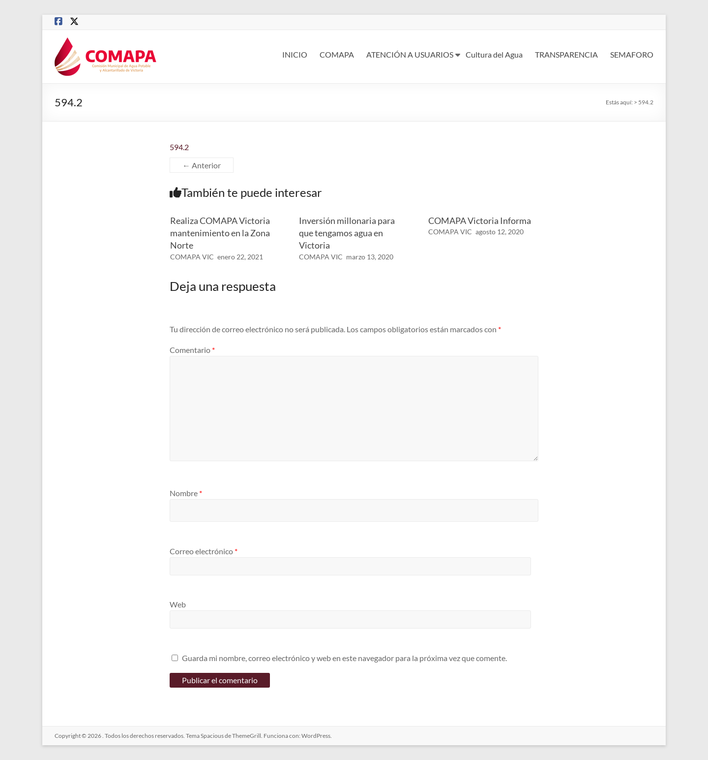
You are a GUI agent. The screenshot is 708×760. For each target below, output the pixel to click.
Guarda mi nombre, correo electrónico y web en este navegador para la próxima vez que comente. (344, 658)
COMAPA (337, 54)
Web (178, 604)
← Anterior (201, 165)
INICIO (294, 54)
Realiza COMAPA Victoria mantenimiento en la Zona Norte (220, 233)
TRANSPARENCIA (566, 54)
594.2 (179, 147)
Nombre (186, 493)
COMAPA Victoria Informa (479, 220)
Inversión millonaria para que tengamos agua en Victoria (347, 233)
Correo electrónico (203, 551)
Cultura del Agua (494, 54)
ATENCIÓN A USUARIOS (409, 54)
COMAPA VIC (192, 257)
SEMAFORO (631, 54)
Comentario (192, 349)
